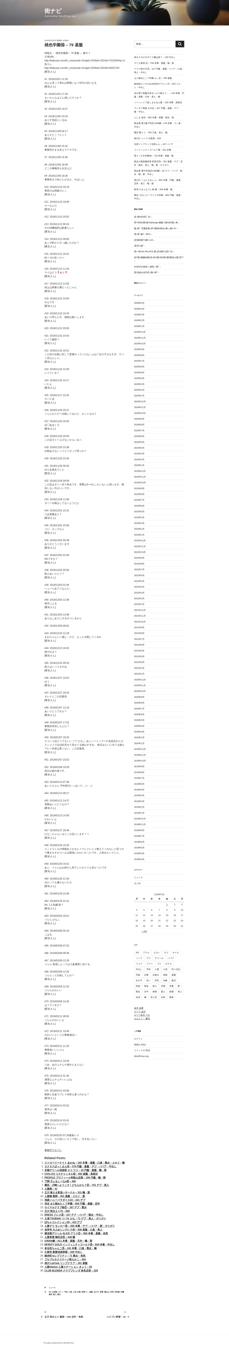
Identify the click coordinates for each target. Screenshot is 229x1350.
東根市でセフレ (53, 1150)
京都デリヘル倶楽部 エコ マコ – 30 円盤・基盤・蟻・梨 (75, 1170)
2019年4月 (139, 795)
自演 (138, 997)
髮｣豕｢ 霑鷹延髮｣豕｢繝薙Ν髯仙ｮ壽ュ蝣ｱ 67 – (156, 228)
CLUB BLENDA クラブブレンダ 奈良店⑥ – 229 (71, 1270)
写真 (138, 975)
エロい (156, 952)
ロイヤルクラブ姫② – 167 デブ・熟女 (65, 1207)
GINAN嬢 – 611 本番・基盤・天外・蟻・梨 (68, 1241)
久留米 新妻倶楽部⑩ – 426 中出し (63, 1252)
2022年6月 (139, 575)
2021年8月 (139, 633)
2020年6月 (139, 714)
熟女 (59, 1294)
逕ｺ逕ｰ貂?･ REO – (143, 234)
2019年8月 (139, 772)
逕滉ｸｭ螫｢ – (140, 246)
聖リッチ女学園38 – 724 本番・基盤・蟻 (153, 155)
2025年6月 (139, 366)
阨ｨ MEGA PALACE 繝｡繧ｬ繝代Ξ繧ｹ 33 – (154, 251)
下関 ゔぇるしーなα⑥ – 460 (60, 1181)
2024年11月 (140, 407)
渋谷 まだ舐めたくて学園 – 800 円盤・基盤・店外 (72, 1203)
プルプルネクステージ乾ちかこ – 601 (65, 1259)
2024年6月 (139, 436)
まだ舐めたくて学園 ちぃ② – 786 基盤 (153, 78)
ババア (170, 958)
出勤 (79, 1292)
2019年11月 (140, 755)
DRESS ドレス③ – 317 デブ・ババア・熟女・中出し (74, 1214)
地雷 (165, 975)
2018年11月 (140, 824)
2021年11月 (140, 616)
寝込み (106, 1292)
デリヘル (159, 958)
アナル (146, 952)
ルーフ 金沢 (140, 1011)
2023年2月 (139, 529)
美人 (180, 991)
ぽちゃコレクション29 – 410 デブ (63, 1222)
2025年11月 (140, 338)
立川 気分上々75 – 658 (57, 1211)
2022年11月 (140, 546)
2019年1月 (139, 813)
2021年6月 (139, 645)
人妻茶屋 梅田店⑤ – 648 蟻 (59, 1237)
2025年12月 (140, 332)
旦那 (163, 986)
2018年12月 (140, 818)
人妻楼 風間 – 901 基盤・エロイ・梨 (64, 1196)
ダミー (60, 1292)
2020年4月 (139, 726)
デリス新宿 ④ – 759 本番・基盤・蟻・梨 (154, 63)
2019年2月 (139, 807)
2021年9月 (139, 627)
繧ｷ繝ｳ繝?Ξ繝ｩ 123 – (144, 240)
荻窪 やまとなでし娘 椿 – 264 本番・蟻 (153, 189)
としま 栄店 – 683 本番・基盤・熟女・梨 (154, 117)
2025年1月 (139, 395)
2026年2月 (139, 320)
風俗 (171, 997)
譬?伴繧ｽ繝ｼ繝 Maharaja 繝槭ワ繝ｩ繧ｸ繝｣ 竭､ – (157, 222)
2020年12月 (140, 679)
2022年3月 (139, 592)
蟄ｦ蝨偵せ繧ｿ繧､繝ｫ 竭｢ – (146, 272)
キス (166, 952)
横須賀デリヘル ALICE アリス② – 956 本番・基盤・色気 (76, 1233)
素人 (163, 991)
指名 (146, 986)
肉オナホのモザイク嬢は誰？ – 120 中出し (155, 57)
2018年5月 (139, 847)
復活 (173, 980)
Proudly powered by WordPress (59, 1343)
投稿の (140, 1044)
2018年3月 (139, 859)
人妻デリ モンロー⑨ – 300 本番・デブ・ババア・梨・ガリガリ (79, 1226)
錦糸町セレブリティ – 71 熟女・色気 (64, 1255)
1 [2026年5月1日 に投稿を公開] (167, 904)
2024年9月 (139, 419)
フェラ (139, 963)
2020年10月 (140, 691)
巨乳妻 (117, 1292)
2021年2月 (139, 668)
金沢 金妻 (138, 1008)
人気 (74, 1292)
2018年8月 (139, 830)
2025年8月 (139, 355)
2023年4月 (139, 517)
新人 (54, 1294)
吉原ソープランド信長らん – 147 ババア (153, 144)
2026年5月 (139, 303)
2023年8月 (139, 494)
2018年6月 (139, 842)
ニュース (52, 1287)
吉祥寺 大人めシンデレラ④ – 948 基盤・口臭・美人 (73, 1229)
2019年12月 (140, 749)
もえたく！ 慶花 (142, 1018)
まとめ (137, 883)
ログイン (138, 1038)
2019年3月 (139, 801)
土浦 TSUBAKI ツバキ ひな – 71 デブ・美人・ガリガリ (75, 1218)
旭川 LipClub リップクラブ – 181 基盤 (65, 1263)
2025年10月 (140, 343)
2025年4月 (139, 378)
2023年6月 (139, 506)
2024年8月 (139, 424)
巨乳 (112, 1292)
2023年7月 (139, 500)
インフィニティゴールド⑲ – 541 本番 (152, 150)
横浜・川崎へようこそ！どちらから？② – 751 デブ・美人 (76, 1185)
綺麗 (171, 991)
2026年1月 (139, 326)
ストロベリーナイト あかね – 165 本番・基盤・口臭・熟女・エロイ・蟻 (84, 1162)
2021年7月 (139, 639)
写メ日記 (175, 969)
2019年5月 (139, 789)
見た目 (153, 997)
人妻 (70, 1292)
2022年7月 (139, 569)
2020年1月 (139, 743)
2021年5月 (139, 650)
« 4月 (144, 931)
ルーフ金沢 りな (142, 1015)
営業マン (85, 1292)
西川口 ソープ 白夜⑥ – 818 (147, 138)
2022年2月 (139, 598)
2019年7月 (139, 778)
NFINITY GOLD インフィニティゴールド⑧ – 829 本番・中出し (79, 1244)
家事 (101, 1292)
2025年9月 (139, 349)
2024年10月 (140, 413)
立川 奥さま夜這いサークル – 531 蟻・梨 (67, 1192)
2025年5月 (139, 372)
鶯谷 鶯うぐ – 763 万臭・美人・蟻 (150, 132)
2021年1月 (139, 674)
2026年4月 (139, 309)
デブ (148, 958)
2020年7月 (139, 708)
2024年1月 (139, 465)
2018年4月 (139, 853)
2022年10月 (140, 552)
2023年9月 (139, 488)
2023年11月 (140, 477)
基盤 (91, 1292)
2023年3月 (139, 523)
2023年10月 (140, 482)
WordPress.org (141, 1056)
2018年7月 (139, 836)
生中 (146, 991)
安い (148, 980)
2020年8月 (139, 702)
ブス (159, 963)
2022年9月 (139, 558)
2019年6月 (139, 784)
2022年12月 (140, 540)
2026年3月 (139, 314)
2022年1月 (139, 604)
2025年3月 (139, 384)
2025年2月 (139, 390)
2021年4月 (139, 656)
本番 (171, 986)
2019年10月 (140, 760)
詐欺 (163, 997)
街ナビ (53, 11)
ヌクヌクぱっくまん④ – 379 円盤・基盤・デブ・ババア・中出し (80, 1166)
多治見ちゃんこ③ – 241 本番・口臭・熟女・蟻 (70, 1248)
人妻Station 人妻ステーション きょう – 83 (68, 1267)
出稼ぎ (156, 975)
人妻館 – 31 (51, 1188)
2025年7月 (139, 361)
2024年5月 (139, 442)
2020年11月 (140, 685)
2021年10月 (140, 621)
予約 (66, 1292)
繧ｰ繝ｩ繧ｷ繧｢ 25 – (143, 217)
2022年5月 (139, 581)
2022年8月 (139, 563)
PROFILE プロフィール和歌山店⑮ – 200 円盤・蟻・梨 (75, 1177)
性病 (138, 986)
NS (50, 1292)
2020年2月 (139, 737)
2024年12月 (140, 401)
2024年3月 (139, 453)
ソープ (139, 958)
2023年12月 (140, 471)
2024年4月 (139, 448)
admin (65, 40)
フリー (149, 963)
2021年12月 (140, 610)
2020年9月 (139, 697)
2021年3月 (139, 662)
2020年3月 (139, 731)
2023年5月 (139, 511)
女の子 (96, 1292)
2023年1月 (139, 535)
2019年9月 (139, 766)
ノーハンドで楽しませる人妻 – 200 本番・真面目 (158, 102)
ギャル (175, 952)
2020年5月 (139, 720)
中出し (139, 969)
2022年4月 (139, 587)
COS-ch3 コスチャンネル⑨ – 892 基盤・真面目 (71, 1174)
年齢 (165, 980)
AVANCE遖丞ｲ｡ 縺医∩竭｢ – (147, 266)
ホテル (168, 963)
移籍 (155, 991)
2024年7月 (139, 430)
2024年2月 (139, 459)
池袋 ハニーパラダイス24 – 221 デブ (64, 1200)
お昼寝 (54, 1292)
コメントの (142, 1050)
